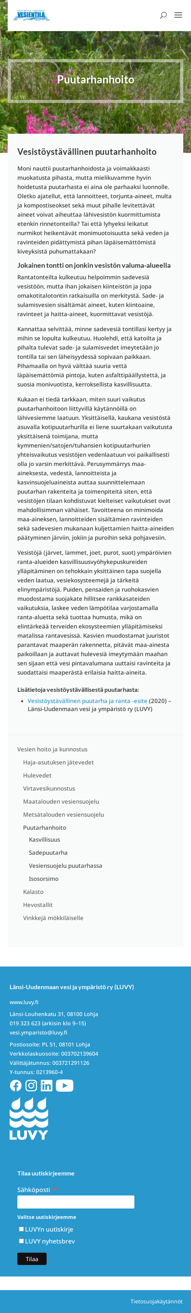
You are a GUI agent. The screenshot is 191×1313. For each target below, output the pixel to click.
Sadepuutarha (48, 852)
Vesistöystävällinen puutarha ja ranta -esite (87, 701)
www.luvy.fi (24, 1002)
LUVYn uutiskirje (49, 1229)
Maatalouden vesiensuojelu (61, 801)
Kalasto (33, 891)
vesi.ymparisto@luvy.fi (38, 1032)
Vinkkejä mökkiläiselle (53, 918)
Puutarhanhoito (44, 827)
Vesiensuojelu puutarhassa (65, 865)
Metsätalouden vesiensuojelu (63, 814)
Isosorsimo (44, 878)
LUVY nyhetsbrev (50, 1241)
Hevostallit (38, 904)
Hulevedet (37, 775)
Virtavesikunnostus (49, 788)
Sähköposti (37, 1189)
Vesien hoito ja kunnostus (52, 749)
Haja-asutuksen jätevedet (58, 762)
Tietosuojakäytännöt (157, 1301)
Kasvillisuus (44, 839)
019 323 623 (25, 1023)
